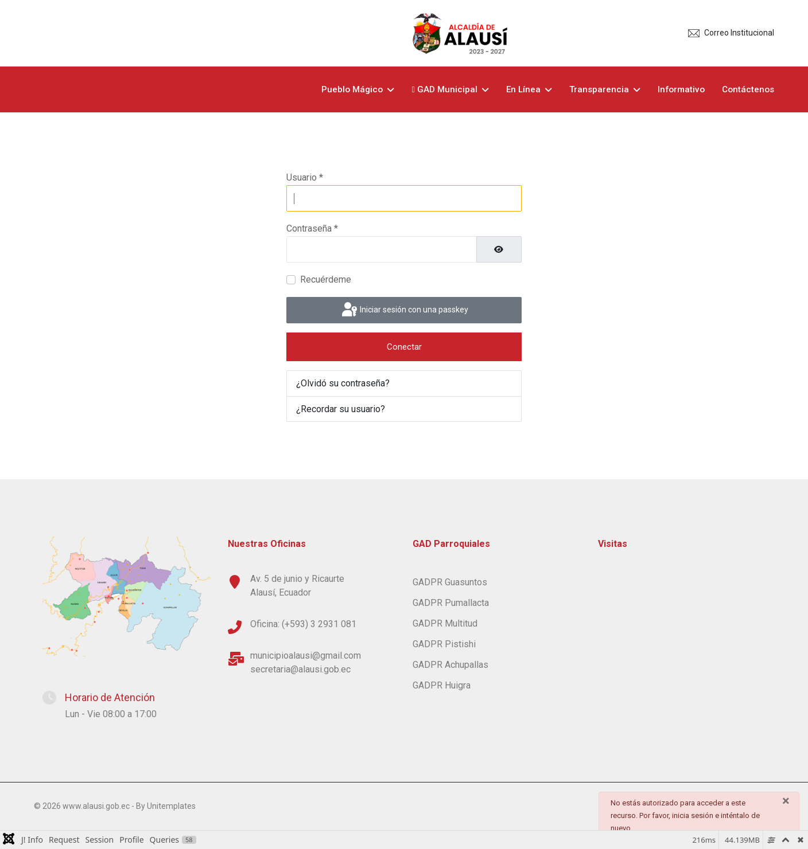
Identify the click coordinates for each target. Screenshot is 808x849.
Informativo (681, 89)
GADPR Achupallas (450, 664)
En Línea (523, 89)
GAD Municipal (444, 89)
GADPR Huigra (442, 685)
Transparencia (599, 89)
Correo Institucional (739, 32)
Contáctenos (748, 89)
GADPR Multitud (445, 623)
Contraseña (312, 228)
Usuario (304, 177)
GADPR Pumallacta (451, 602)
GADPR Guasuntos (450, 582)
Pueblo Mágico (352, 89)
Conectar (404, 347)
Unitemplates (171, 806)
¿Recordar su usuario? (340, 409)
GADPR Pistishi (444, 644)
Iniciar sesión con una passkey (404, 310)
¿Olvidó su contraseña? (343, 383)
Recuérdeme (325, 279)
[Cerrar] (786, 800)
